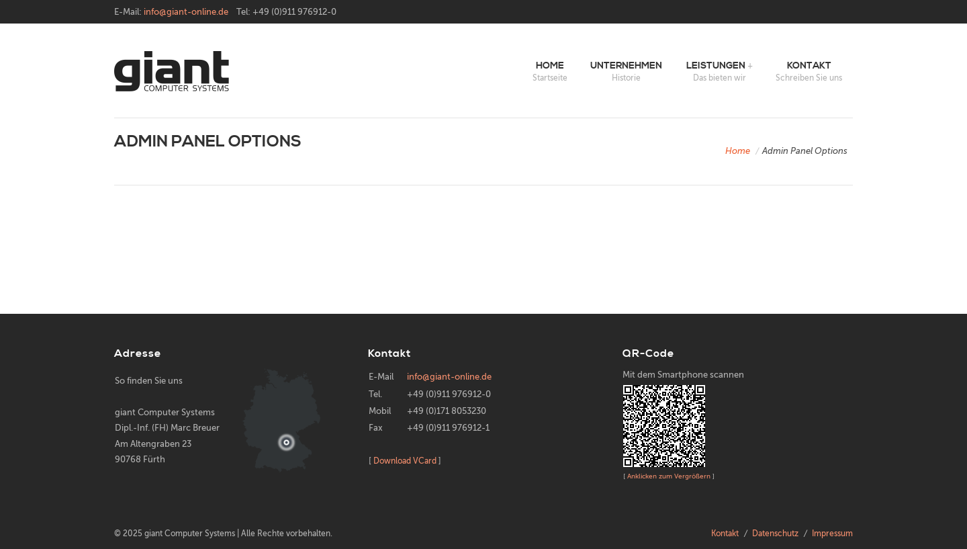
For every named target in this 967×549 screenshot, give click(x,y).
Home (550, 66)
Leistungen (715, 66)
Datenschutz (775, 533)
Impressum (832, 533)
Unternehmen (626, 66)
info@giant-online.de (186, 12)
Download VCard (404, 461)
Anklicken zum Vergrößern (668, 476)
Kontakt (809, 66)
